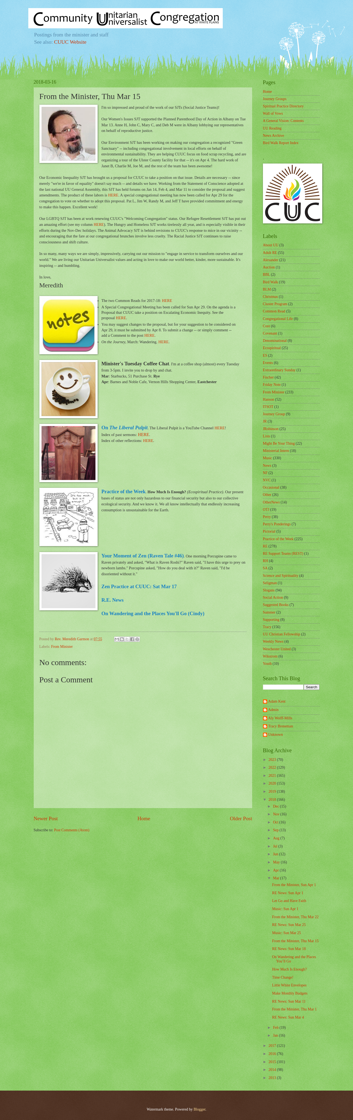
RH (265, 561)
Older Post (241, 818)
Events (268, 363)
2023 (273, 760)
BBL (266, 275)
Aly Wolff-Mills (280, 718)
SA (265, 568)
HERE (113, 195)
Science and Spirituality (281, 576)
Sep (276, 830)
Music (267, 458)
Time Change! (282, 977)
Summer (269, 612)
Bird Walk (270, 282)
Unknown (275, 735)
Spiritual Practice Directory (283, 106)
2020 (273, 783)
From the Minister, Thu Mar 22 (295, 917)
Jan (276, 1035)
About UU (271, 245)
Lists (266, 436)
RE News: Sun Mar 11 (289, 1001)
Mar (276, 878)
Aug (276, 838)
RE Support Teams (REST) (283, 554)
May (277, 862)
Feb (276, 1028)
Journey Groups (275, 99)
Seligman (270, 583)
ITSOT (268, 407)
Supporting (271, 620)
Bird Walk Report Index (281, 143)
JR (265, 421)
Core (266, 326)
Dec (276, 806)
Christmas (270, 297)
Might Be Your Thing (279, 443)
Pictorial (269, 531)
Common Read (274, 311)
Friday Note (272, 385)
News (267, 466)
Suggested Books (276, 605)
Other (267, 495)
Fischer (268, 377)
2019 (273, 791)
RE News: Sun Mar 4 (288, 1017)
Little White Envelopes (289, 985)
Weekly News (273, 641)
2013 (273, 1078)
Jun (276, 854)
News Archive (273, 136)
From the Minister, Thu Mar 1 (294, 1009)
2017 (273, 1046)
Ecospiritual (272, 348)
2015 (273, 1062)
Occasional (271, 487)
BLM (267, 289)
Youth (267, 664)
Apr (276, 870)
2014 (273, 1070)
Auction (269, 267)
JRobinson (271, 429)
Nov (276, 814)
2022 (273, 767)
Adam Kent (277, 701)
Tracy (267, 627)
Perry (267, 517)
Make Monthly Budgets (289, 993)
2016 (273, 1054)
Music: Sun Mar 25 (286, 933)
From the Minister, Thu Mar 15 (295, 941)
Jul (275, 846)
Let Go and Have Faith (289, 901)
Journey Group (274, 414)
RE (265, 546)
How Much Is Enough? (289, 969)
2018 (273, 800)
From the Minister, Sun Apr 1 (294, 885)
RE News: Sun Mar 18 (289, 949)
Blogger (199, 1109)
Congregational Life (278, 319)
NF (265, 473)
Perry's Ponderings (277, 524)
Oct (276, 822)
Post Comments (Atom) (71, 830)
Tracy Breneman (280, 726)
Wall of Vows (273, 113)
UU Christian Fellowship (281, 634)
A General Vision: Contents (283, 121)
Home (144, 818)
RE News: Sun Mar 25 (289, 925)
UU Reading (272, 128)
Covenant (270, 333)
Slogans (269, 590)
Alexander (270, 260)
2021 (273, 776)
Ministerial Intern (276, 451)
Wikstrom (270, 656)
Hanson (268, 399)
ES (265, 355)
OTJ (266, 510)
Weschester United (277, 649)
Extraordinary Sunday (279, 370)
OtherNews (271, 502)
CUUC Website (70, 42)
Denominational (275, 341)
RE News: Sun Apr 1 (287, 893)
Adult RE (270, 253)
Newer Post (46, 818)
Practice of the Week (278, 539)
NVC (267, 480)
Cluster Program (275, 304)
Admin (273, 710)
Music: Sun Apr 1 (285, 909)
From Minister (62, 647)
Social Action (273, 597)
